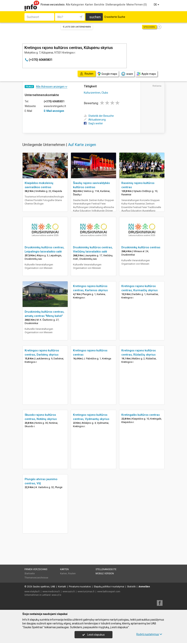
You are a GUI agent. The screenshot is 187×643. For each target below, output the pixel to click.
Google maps (107, 74)
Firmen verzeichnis (53, 4)
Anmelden (144, 586)
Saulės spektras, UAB (44, 586)
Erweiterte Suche (114, 16)
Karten (89, 4)
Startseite (29, 573)
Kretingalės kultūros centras (140, 415)
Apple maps (146, 74)
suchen (95, 17)
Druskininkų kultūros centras (140, 247)
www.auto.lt (69, 591)
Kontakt (62, 586)
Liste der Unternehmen (77, 27)
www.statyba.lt (32, 591)
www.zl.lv (56, 595)
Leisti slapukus (93, 634)
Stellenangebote (115, 4)
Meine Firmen (136, 4)
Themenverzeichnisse (36, 577)
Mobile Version (105, 573)
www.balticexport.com (108, 591)
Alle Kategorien (75, 4)
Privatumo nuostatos (80, 586)
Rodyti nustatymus (149, 634)
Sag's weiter (93, 123)
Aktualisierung (95, 119)
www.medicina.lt (51, 591)
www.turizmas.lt (86, 591)
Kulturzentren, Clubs (96, 92)
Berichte (99, 4)
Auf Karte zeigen (82, 144)
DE (157, 4)
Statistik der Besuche (99, 115)
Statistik (131, 586)
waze (127, 73)
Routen (72, 573)
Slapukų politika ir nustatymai (109, 586)
